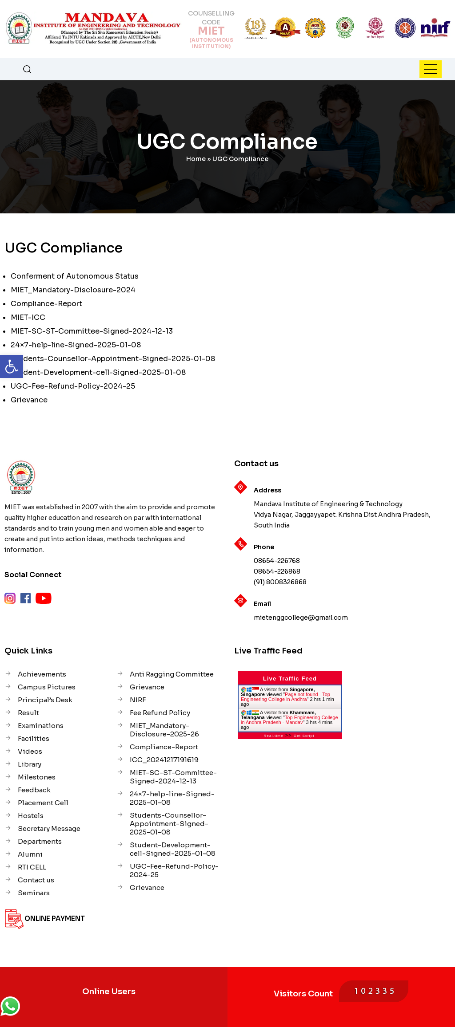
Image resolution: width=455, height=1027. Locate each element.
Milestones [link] (37, 777)
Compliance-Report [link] (46, 303)
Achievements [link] (42, 674)
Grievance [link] (29, 400)
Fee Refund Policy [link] (160, 712)
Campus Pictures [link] (47, 687)
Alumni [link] (30, 854)
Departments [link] (40, 841)
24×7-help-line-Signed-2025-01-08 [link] (76, 345)
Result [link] (28, 712)
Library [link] (29, 764)
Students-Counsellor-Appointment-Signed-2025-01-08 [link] (113, 358)
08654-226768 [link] (277, 561)
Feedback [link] (34, 790)
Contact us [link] (36, 880)
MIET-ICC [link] (28, 317)
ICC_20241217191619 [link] (164, 759)
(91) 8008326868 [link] (280, 582)
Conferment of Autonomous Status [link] (75, 276)
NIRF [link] (138, 700)
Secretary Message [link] (49, 828)
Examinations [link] (41, 725)
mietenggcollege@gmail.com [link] (301, 618)
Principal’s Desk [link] (45, 700)
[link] (11, 366)
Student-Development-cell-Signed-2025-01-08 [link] (98, 372)
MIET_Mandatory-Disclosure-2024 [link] (73, 290)
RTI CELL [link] (32, 867)
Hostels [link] (31, 815)
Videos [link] (30, 751)
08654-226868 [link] (277, 571)
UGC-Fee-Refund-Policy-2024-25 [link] (73, 386)
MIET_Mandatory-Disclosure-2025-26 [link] (164, 729)
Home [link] (196, 159)
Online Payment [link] (54, 918)
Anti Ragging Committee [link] (172, 674)
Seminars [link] (34, 893)
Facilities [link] (33, 738)
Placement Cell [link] (43, 803)
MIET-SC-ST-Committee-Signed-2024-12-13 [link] (92, 331)
